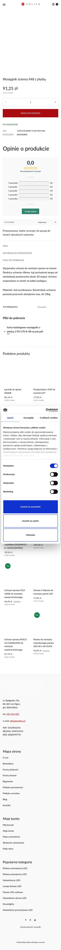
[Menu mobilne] (4, 4)
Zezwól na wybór (30, 521)
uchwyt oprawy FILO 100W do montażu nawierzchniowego (14, 593)
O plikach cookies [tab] (49, 418)
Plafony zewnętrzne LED (15, 874)
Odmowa (30, 535)
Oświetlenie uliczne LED (14, 898)
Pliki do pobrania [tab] (13, 260)
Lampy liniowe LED (12, 886)
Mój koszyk (8, 824)
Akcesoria (22, 134)
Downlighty (8, 904)
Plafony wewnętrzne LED (15, 868)
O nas (5, 757)
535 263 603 (12, 714)
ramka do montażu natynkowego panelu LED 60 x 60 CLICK (43, 643)
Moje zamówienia (11, 836)
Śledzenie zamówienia (13, 842)
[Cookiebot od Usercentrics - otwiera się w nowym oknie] (45, 410)
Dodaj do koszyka (30, 113)
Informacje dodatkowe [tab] (17, 253)
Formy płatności (10, 769)
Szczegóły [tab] (28, 418)
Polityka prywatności (13, 787)
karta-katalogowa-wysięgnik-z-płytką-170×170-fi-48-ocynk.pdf (25, 329)
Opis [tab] (5, 246)
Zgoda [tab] (10, 418)
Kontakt (6, 805)
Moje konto (8, 830)
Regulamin (8, 781)
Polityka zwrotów (11, 793)
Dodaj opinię (30, 211)
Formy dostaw (10, 775)
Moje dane (8, 848)
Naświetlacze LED (11, 880)
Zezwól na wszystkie (30, 507)
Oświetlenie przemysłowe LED (18, 910)
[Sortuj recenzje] (47, 222)
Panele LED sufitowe (13, 892)
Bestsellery (8, 763)
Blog (5, 799)
